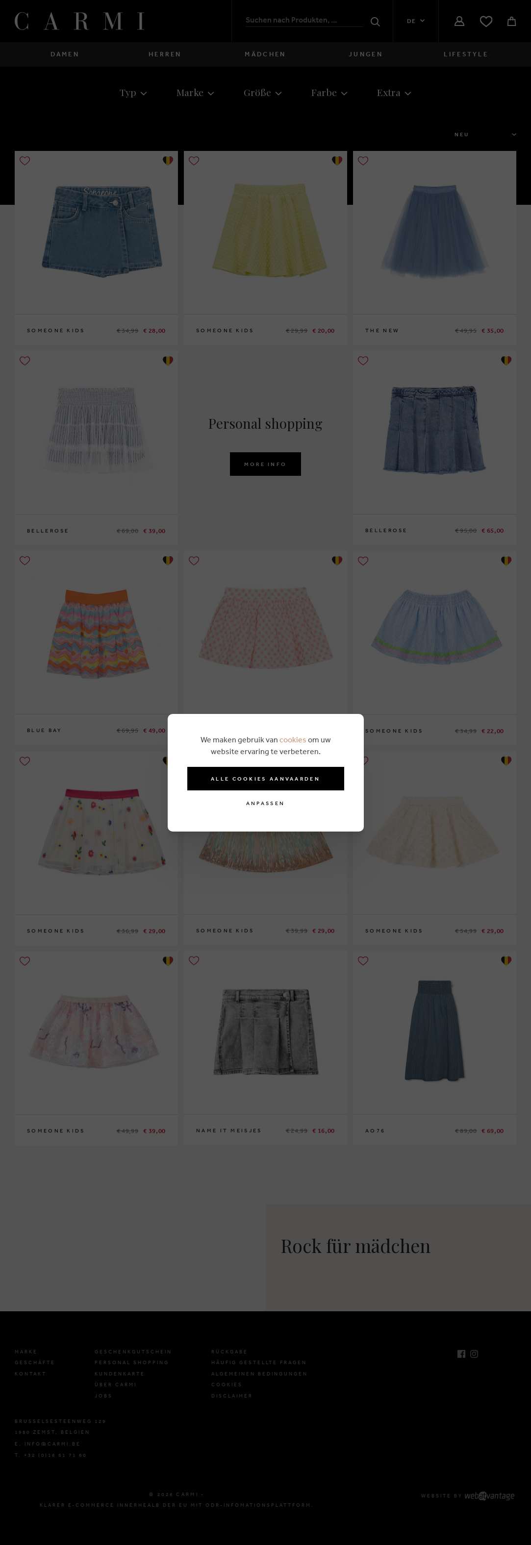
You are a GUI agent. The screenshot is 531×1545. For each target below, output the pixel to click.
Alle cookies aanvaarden (265, 778)
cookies (292, 739)
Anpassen (265, 803)
